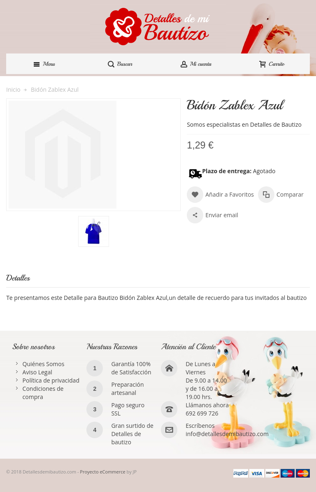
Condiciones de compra (43, 393)
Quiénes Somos (44, 364)
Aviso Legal (37, 372)
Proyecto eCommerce (102, 472)
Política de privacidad (51, 380)
